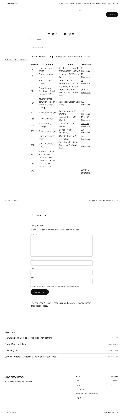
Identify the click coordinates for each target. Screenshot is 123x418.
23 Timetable (85, 76)
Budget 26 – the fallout (16, 344)
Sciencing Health (13, 350)
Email (33, 268)
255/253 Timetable (85, 119)
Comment (34, 234)
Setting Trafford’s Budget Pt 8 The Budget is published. (31, 357)
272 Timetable (85, 145)
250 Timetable (85, 112)
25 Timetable (85, 82)
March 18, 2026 (113, 344)
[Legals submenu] (117, 3)
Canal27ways (11, 3)
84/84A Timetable (85, 91)
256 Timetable (85, 131)
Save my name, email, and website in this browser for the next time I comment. (55, 286)
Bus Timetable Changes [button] (16, 59)
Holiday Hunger (13, 201)
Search (80, 10)
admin (39, 39)
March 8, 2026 (113, 350)
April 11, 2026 (114, 338)
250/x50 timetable (85, 171)
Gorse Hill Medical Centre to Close (102, 201)
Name (33, 259)
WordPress (115, 412)
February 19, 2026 (113, 357)
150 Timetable (85, 103)
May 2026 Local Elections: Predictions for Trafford (28, 338)
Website (33, 277)
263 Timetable (85, 137)
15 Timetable (85, 69)
